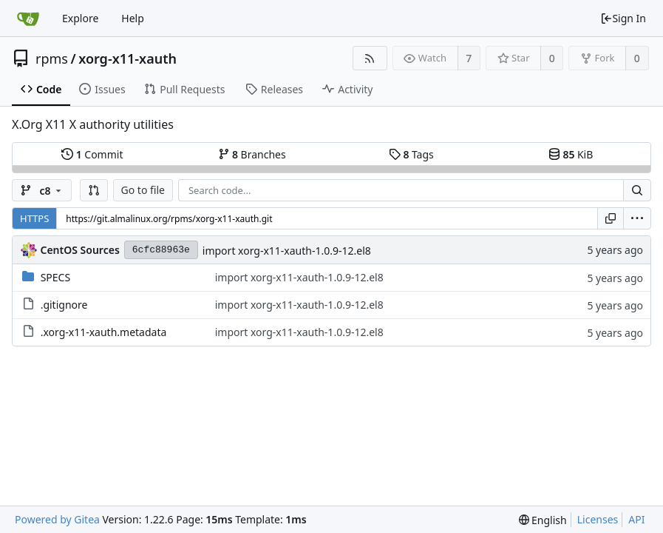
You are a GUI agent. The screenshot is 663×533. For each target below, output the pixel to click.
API (636, 519)
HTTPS (34, 218)
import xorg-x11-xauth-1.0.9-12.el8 (287, 251)
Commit (92, 154)
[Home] (28, 18)
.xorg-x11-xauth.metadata (104, 332)
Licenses (598, 519)
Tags (411, 154)
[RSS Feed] (370, 58)
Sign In (623, 18)
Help (132, 18)
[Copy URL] (610, 218)
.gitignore (64, 305)
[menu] (637, 218)
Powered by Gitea (57, 519)
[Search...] (637, 190)
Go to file (143, 190)
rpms (51, 58)
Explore (80, 18)
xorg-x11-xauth (127, 58)
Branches (252, 154)
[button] (94, 190)
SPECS (55, 277)
